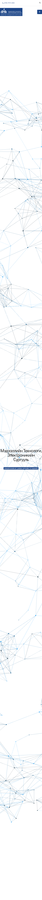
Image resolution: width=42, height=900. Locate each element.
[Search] (40, 2)
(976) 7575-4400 (8, 3)
